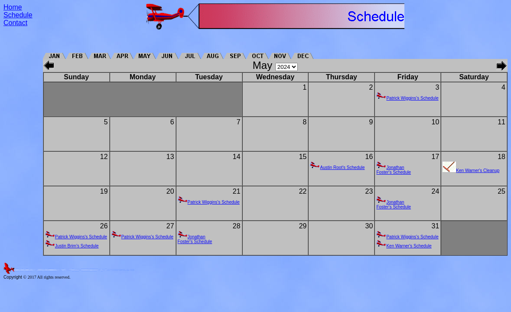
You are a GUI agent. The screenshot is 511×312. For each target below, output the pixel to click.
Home (12, 7)
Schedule (18, 15)
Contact (15, 22)
